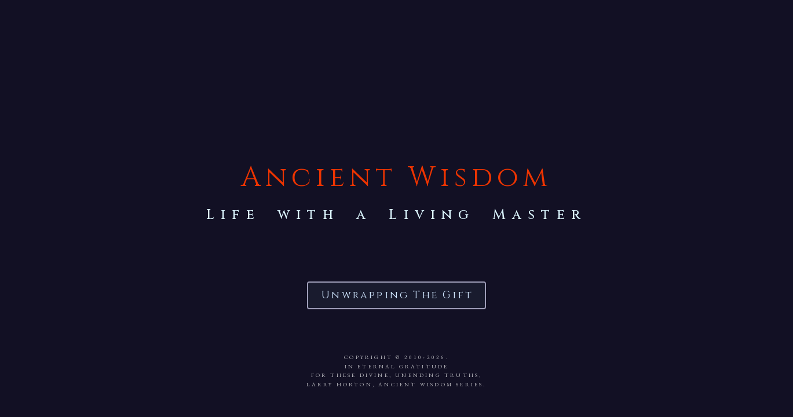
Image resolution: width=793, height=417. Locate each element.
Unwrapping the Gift (397, 295)
